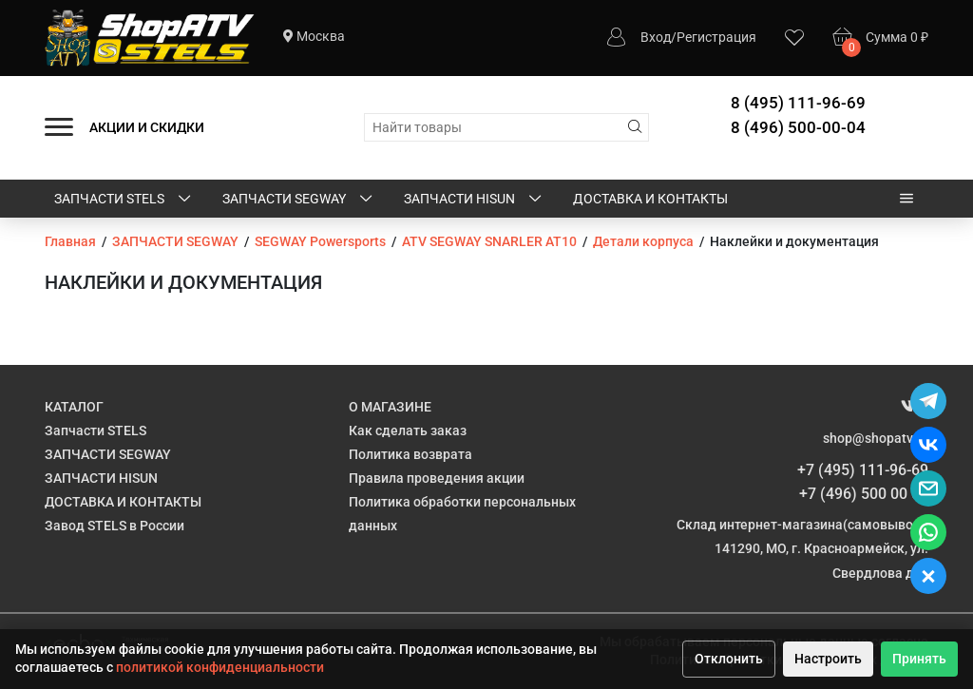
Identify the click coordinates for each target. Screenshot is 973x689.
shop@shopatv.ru (875, 438)
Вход (655, 37)
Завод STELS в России (114, 525)
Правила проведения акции (437, 478)
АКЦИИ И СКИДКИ (146, 127)
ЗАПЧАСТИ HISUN (474, 199)
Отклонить (729, 658)
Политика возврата (410, 454)
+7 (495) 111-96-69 (862, 470)
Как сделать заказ (408, 430)
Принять (919, 658)
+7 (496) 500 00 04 (863, 494)
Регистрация (716, 37)
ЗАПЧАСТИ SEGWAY (298, 199)
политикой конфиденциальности (220, 667)
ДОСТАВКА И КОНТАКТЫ (650, 198)
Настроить (828, 658)
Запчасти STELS (124, 199)
